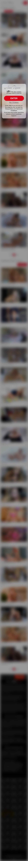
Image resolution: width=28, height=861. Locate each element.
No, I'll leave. (14, 102)
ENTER (14, 98)
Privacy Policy (9, 109)
